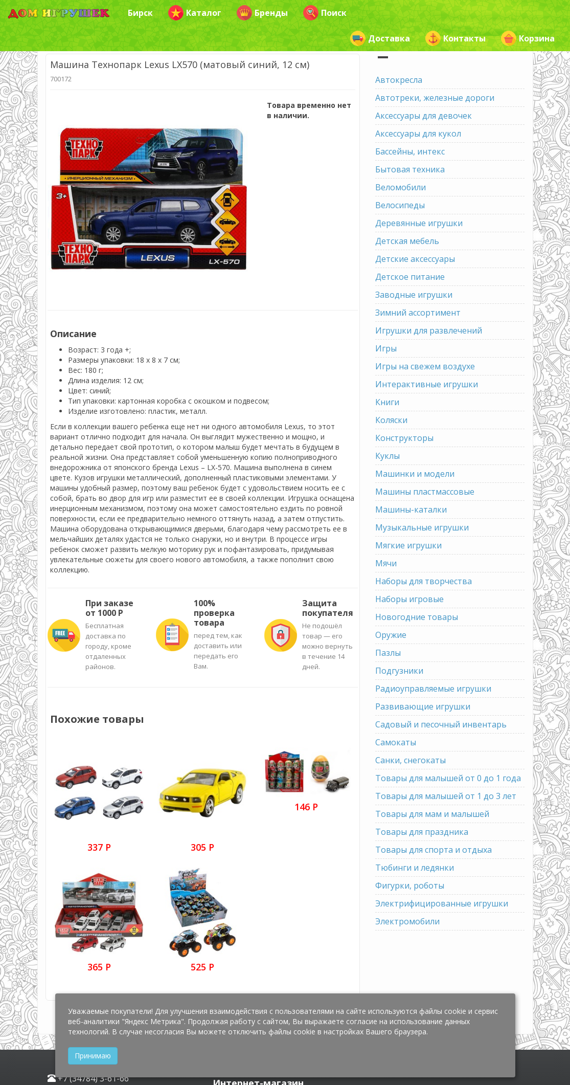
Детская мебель (407, 241)
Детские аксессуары (415, 258)
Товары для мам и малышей (432, 814)
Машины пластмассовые (424, 491)
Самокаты (395, 742)
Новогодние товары (416, 617)
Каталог (194, 12)
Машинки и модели (414, 473)
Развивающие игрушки (422, 706)
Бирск (140, 12)
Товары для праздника (421, 831)
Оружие (390, 634)
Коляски (391, 420)
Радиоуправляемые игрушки (433, 688)
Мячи (386, 563)
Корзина (528, 38)
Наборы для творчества (423, 581)
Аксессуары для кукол (418, 133)
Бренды (262, 12)
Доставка (380, 38)
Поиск (325, 12)
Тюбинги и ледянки (414, 867)
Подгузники (399, 670)
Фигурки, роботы (409, 885)
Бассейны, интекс (410, 151)
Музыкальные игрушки (422, 527)
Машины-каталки (411, 509)
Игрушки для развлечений (428, 330)
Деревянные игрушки (419, 223)
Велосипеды (400, 205)
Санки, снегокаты (410, 760)
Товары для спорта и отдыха (433, 849)
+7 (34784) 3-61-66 (88, 1078)
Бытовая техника (410, 169)
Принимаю (93, 1055)
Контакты (455, 38)
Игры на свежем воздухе (425, 366)
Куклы (387, 455)
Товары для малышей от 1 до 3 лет (445, 796)
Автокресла (398, 79)
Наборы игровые (409, 599)
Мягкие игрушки (408, 545)
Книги (387, 402)
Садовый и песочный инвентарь (441, 724)
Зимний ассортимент (418, 312)
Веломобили (400, 187)
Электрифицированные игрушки (441, 903)
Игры (386, 348)
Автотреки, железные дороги (434, 97)
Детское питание (410, 276)
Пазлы (388, 652)
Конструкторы (404, 438)
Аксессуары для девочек (423, 115)
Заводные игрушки (413, 294)
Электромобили (407, 921)
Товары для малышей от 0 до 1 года (448, 778)
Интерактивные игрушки (426, 384)
